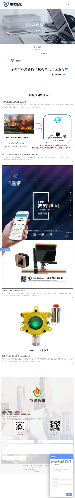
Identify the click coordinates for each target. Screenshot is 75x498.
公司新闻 (31, 54)
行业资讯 (44, 54)
